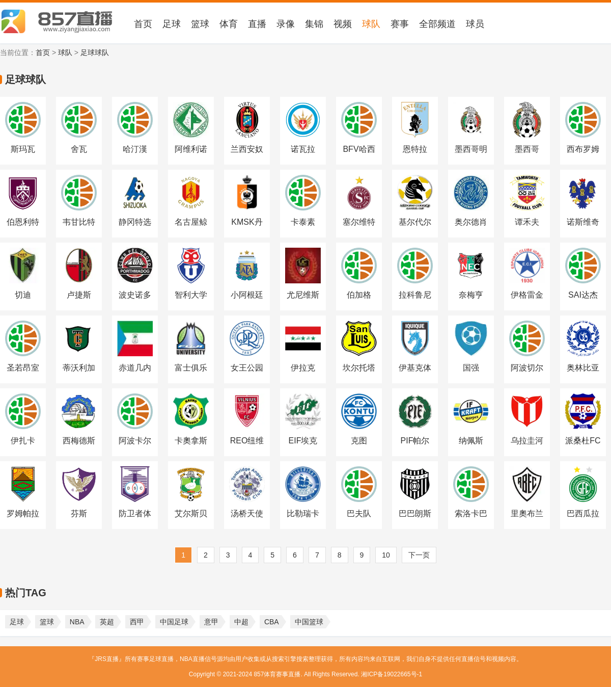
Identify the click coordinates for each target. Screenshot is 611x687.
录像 (285, 24)
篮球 (200, 24)
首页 (143, 24)
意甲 (211, 622)
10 (386, 555)
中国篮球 (309, 622)
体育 (228, 24)
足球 (171, 24)
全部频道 (437, 24)
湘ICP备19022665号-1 (391, 674)
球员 (475, 24)
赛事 (400, 24)
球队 (371, 24)
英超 (107, 622)
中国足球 (174, 622)
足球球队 (94, 52)
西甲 (137, 622)
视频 (343, 24)
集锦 (314, 24)
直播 (257, 24)
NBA (77, 622)
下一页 (419, 555)
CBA (271, 622)
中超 (241, 622)
